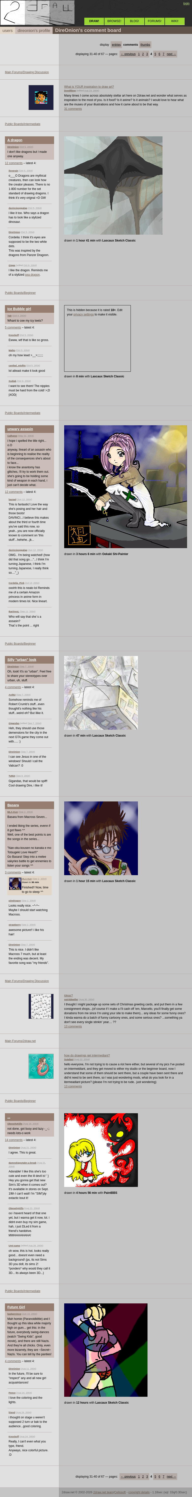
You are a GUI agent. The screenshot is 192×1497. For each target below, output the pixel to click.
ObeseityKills (14, 1123)
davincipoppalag (18, 208)
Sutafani (69, 1059)
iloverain (13, 170)
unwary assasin (20, 429)
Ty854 (12, 775)
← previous (128, 54)
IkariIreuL (14, 611)
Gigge (12, 265)
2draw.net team (103, 1492)
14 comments (14, 1140)
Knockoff (14, 335)
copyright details (139, 1492)
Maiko (12, 350)
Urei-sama (14, 1245)
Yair (9, 315)
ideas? (68, 995)
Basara (13, 805)
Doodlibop (70, 90)
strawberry (15, 924)
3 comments (13, 872)
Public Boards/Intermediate (22, 124)
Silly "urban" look (21, 660)
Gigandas (14, 723)
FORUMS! (154, 21)
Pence (12, 1392)
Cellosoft (120, 1492)
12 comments (14, 163)
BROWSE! (114, 21)
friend (12, 1412)
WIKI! (174, 21)
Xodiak (12, 381)
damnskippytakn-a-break (22, 1162)
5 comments (13, 327)
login (186, 3)
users (7, 30)
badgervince (14, 1313)
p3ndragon (15, 900)
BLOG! (134, 21)
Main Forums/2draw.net (20, 1041)
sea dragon (32, 274)
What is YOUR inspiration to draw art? (89, 86)
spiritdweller (71, 999)
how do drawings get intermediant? (87, 1055)
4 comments (13, 687)
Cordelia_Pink (16, 583)
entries (116, 44)
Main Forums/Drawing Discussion (27, 72)
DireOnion (13, 146)
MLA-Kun (12, 812)
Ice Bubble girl (19, 309)
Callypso (12, 435)
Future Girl (16, 1307)
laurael (12, 499)
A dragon (14, 140)
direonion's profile (34, 30)
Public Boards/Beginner (20, 293)
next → (171, 54)
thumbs (145, 44)
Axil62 (12, 694)
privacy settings (84, 314)
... (8, 1117)
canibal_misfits (17, 365)
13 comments (73, 1026)
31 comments (73, 109)
